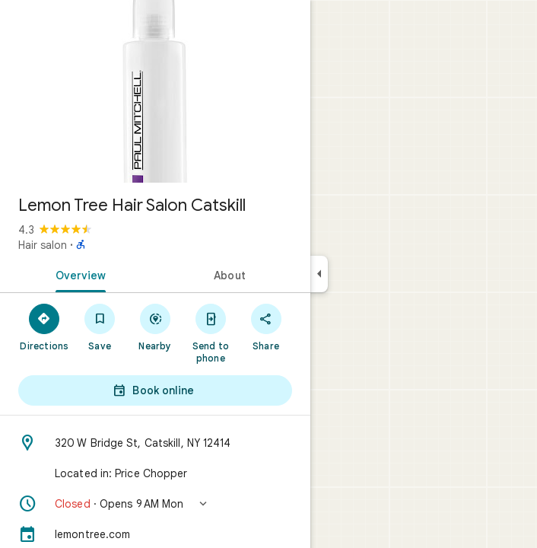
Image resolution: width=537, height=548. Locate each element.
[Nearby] (155, 326)
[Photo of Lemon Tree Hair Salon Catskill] (155, 91)
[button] (155, 504)
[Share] (266, 326)
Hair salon (42, 245)
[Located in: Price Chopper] (155, 473)
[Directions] (44, 326)
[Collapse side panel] (319, 274)
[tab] (77, 274)
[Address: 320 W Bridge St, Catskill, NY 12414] (155, 443)
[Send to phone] (210, 333)
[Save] (100, 326)
